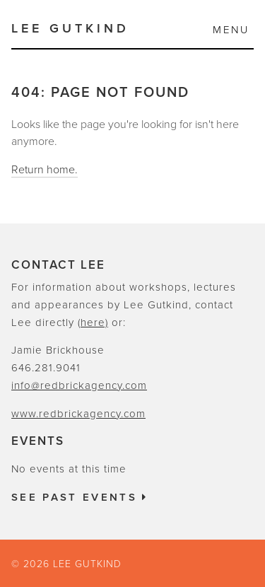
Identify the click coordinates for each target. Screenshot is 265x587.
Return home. (44, 170)
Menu (231, 29)
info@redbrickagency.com (79, 385)
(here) (93, 322)
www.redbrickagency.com (78, 413)
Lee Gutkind (70, 28)
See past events (79, 497)
